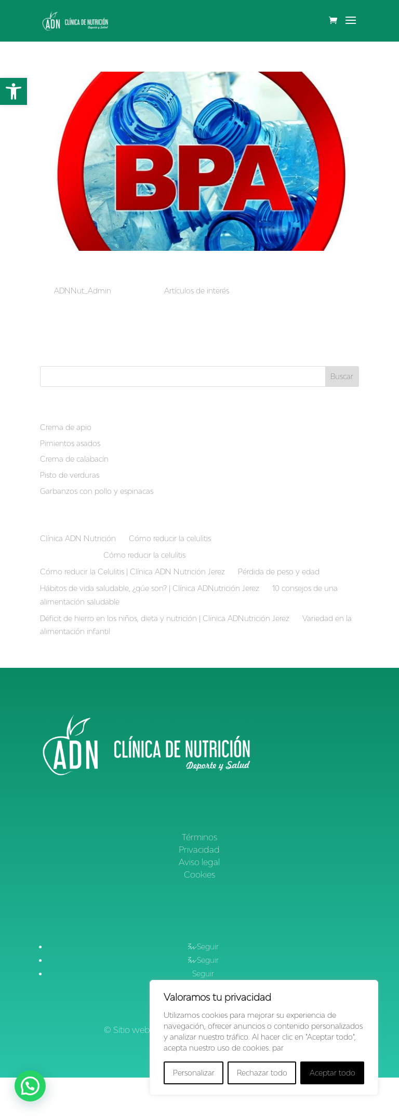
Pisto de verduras (69, 474)
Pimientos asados (70, 443)
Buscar (341, 376)
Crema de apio (65, 427)
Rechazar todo (262, 1072)
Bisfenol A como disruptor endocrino (164, 273)
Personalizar (194, 1072)
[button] (13, 91)
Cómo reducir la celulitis (170, 538)
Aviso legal (199, 862)
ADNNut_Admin (82, 290)
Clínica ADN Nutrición (78, 538)
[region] (264, 1037)
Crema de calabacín (74, 458)
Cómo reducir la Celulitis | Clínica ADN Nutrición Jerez (132, 571)
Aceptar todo (332, 1072)
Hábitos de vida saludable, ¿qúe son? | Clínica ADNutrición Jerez (149, 588)
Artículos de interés (196, 290)
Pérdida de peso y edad (279, 571)
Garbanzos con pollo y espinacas (96, 491)
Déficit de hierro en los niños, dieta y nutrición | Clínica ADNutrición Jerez (164, 618)
